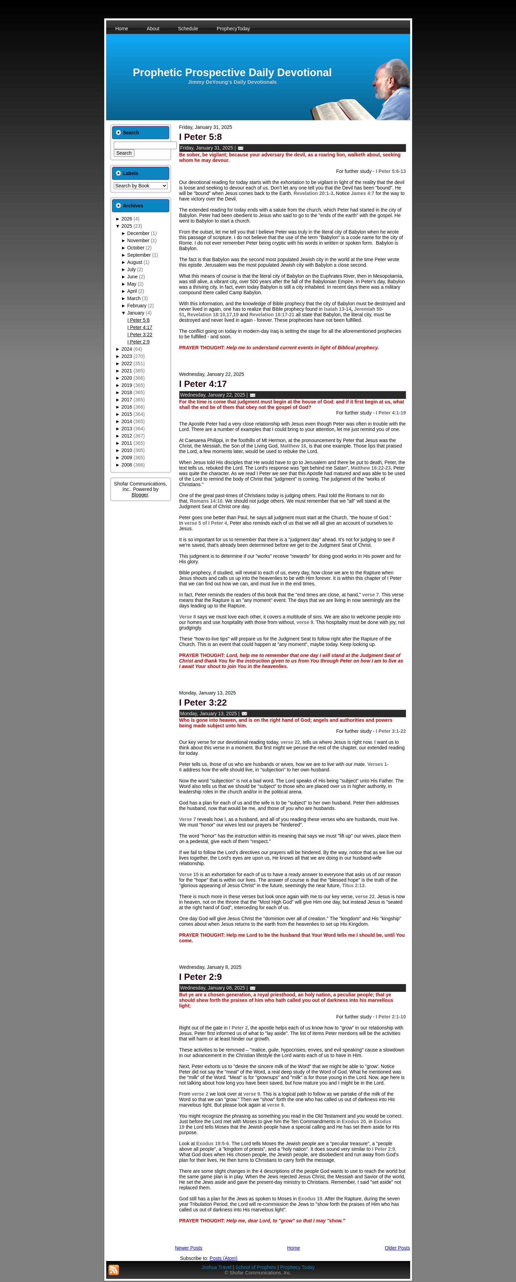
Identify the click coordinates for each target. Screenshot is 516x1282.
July (131, 269)
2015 (126, 414)
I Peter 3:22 (139, 334)
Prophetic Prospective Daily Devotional (232, 72)
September (139, 255)
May (131, 284)
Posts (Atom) (223, 1258)
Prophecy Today (297, 1267)
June (132, 276)
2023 (126, 356)
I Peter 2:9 (138, 342)
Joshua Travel (216, 1267)
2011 (126, 443)
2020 (126, 378)
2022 (126, 363)
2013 (126, 428)
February (136, 305)
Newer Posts (188, 1248)
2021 (126, 370)
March (134, 298)
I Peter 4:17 (139, 327)
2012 (126, 436)
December (138, 233)
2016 (126, 407)
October (135, 247)
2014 (126, 421)
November (138, 240)
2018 (126, 392)
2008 (126, 465)
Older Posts (397, 1248)
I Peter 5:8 (138, 320)
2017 (126, 399)
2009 (126, 457)
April (132, 291)
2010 (126, 450)
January (135, 313)
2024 (126, 349)
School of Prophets (255, 1267)
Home (293, 1248)
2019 (126, 385)
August (134, 262)
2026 (126, 219)
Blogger (140, 495)
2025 (126, 226)
